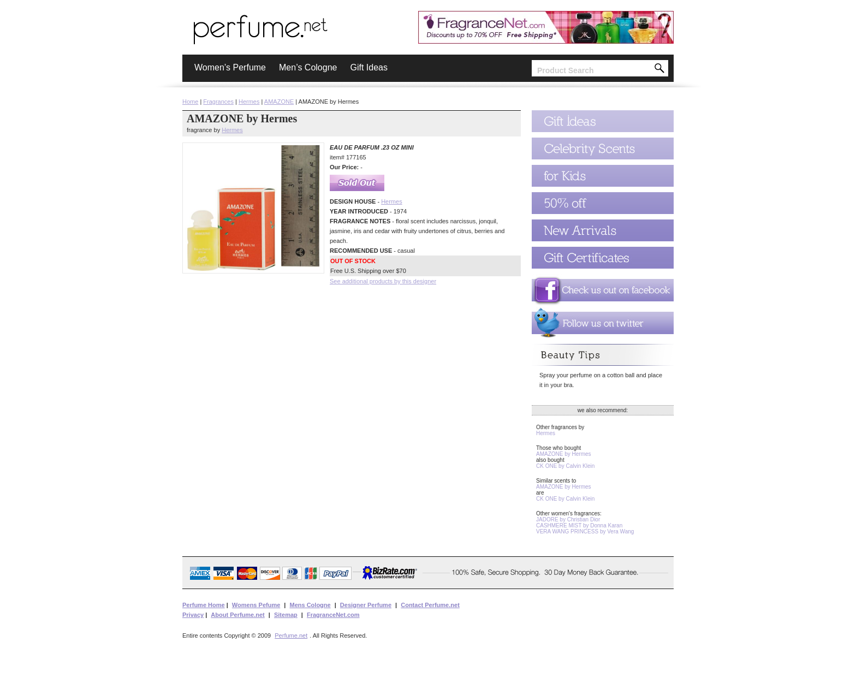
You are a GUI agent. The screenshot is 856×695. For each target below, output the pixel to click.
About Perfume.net (237, 614)
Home (190, 101)
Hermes (249, 101)
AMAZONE (279, 101)
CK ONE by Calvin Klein (565, 466)
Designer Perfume (365, 605)
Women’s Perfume (230, 67)
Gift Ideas (368, 67)
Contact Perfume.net (430, 605)
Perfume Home (203, 605)
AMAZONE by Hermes (563, 454)
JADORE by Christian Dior (568, 519)
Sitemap (286, 614)
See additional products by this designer (383, 281)
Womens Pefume (256, 605)
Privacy (193, 614)
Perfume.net (291, 635)
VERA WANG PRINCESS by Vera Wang (585, 531)
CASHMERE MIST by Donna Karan (579, 525)
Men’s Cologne (308, 67)
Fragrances (218, 101)
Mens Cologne (309, 605)
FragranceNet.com (333, 614)
